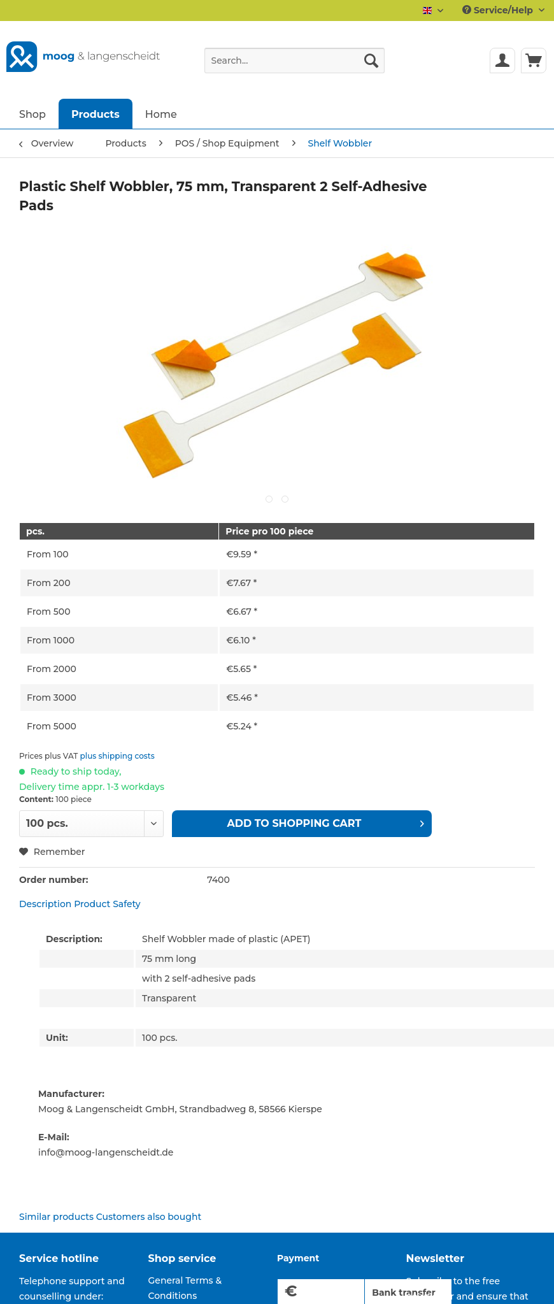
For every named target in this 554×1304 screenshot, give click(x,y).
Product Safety (107, 904)
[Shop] (32, 114)
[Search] (371, 60)
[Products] (95, 114)
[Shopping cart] (533, 60)
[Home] (161, 114)
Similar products (56, 1216)
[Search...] (294, 60)
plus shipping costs (117, 756)
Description (45, 904)
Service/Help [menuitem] (499, 10)
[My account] (502, 60)
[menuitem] (294, 66)
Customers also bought (148, 1216)
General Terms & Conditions (185, 1288)
